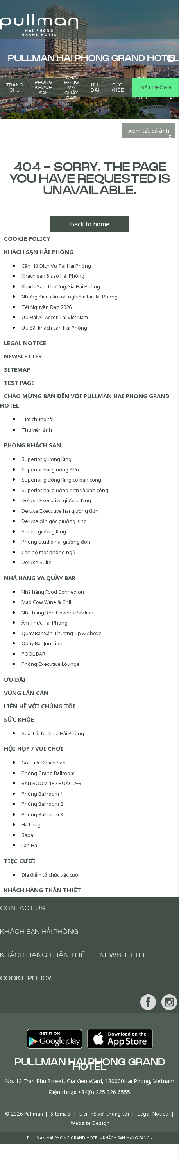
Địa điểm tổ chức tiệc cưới (50, 875)
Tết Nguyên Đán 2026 (46, 307)
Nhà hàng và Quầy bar (71, 87)
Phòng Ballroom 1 (42, 794)
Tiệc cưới (20, 861)
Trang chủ (14, 87)
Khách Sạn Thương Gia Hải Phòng (60, 286)
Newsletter (23, 356)
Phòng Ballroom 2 (42, 804)
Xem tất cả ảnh (148, 130)
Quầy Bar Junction (42, 643)
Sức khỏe (117, 87)
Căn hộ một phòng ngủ (48, 552)
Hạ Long (31, 824)
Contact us (22, 908)
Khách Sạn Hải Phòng (38, 252)
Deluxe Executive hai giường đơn (59, 511)
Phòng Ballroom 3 (42, 814)
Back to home (89, 224)
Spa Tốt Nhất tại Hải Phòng (52, 733)
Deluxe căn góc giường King (54, 521)
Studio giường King (43, 531)
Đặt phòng (155, 87)
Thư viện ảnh (36, 430)
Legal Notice (25, 343)
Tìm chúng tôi (37, 419)
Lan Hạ (29, 845)
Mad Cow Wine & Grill (46, 602)
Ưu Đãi (94, 87)
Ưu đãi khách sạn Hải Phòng (54, 328)
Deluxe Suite (36, 562)
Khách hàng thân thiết (42, 890)
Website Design (90, 1123)
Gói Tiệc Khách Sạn (43, 762)
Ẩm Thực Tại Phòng (44, 623)
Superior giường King (46, 459)
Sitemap (17, 369)
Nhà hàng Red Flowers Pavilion (57, 612)
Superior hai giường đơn (50, 469)
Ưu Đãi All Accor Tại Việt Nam (54, 317)
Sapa (27, 835)
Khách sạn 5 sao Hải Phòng (52, 276)
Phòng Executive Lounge (50, 664)
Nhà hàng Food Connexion (52, 592)
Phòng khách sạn (43, 87)
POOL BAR (33, 654)
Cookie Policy (27, 238)
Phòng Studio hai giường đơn (55, 541)
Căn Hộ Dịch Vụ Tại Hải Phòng (56, 266)
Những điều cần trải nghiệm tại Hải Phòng (69, 296)
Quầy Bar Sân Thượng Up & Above (61, 633)
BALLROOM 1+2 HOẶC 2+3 (51, 783)
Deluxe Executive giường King (56, 500)
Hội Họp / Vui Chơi (33, 748)
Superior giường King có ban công (61, 480)
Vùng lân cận (26, 693)
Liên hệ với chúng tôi (39, 706)
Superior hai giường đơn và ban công (64, 490)
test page (19, 383)
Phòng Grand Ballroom (48, 773)
